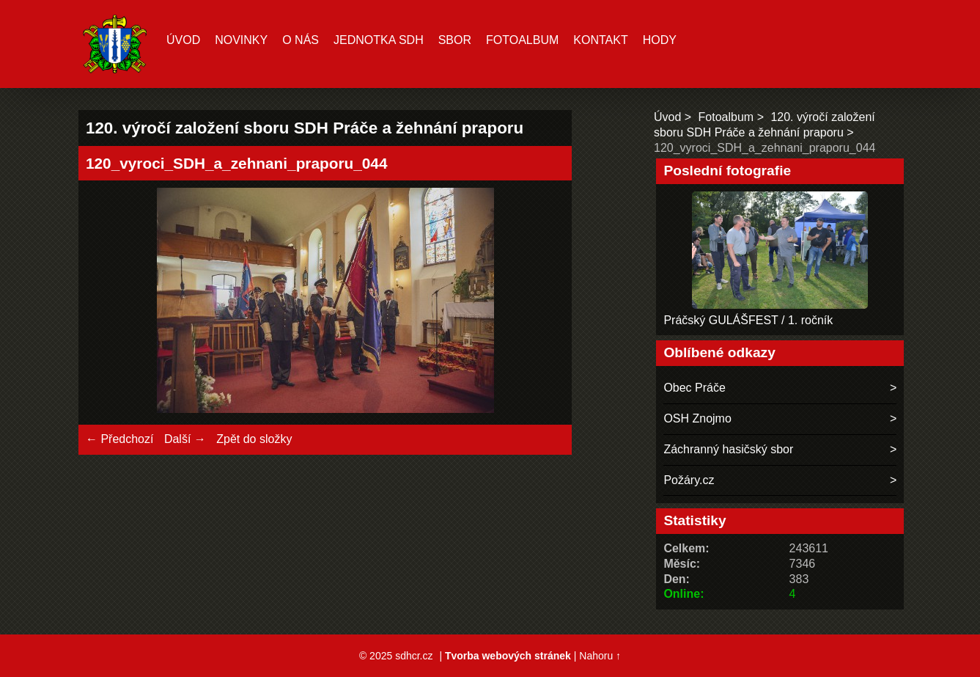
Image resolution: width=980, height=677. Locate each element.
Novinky (241, 40)
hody (660, 40)
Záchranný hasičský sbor (728, 449)
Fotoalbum (522, 40)
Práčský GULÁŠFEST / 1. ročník (748, 320)
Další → (185, 439)
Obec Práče (694, 387)
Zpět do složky (254, 439)
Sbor (454, 40)
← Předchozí (119, 439)
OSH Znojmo (697, 418)
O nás (300, 40)
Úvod (183, 40)
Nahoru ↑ (600, 656)
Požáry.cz (688, 480)
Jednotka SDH (379, 40)
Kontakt (600, 40)
